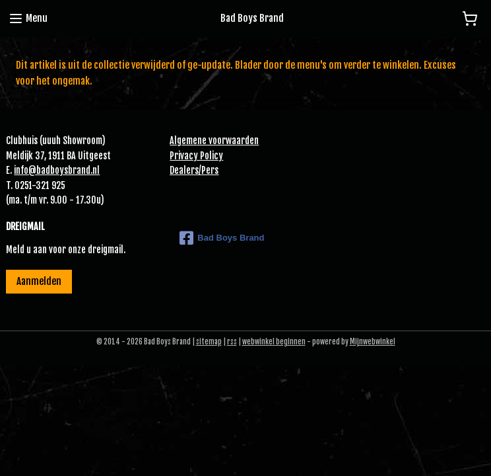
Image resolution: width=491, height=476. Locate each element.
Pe (206, 170)
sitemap (209, 341)
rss (232, 341)
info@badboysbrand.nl (57, 170)
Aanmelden (38, 281)
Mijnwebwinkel (372, 341)
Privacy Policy (196, 155)
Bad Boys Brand (222, 238)
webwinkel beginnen (274, 341)
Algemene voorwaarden (214, 140)
